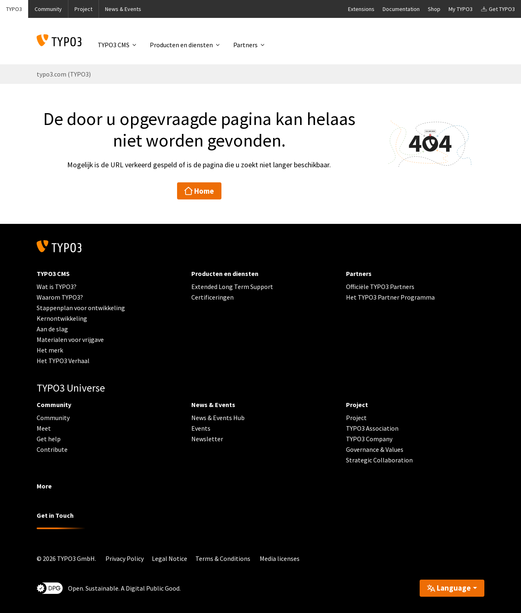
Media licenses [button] (280, 558)
